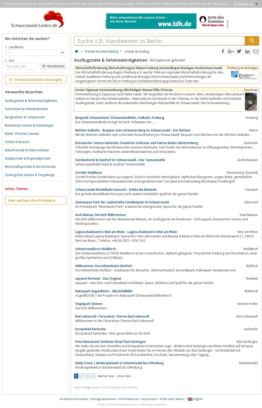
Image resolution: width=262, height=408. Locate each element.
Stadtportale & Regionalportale (28, 158)
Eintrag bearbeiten (103, 399)
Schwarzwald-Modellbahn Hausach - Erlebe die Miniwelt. (116, 189)
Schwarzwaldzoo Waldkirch (95, 249)
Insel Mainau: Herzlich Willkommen (100, 215)
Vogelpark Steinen (88, 304)
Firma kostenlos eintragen (35, 79)
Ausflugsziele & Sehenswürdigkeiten (31, 100)
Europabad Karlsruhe (90, 329)
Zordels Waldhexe (88, 172)
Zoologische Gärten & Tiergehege (29, 175)
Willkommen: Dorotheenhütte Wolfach (103, 266)
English (195, 399)
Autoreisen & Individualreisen (26, 109)
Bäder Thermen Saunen (22, 133)
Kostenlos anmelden (74, 399)
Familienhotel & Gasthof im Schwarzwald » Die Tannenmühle (120, 160)
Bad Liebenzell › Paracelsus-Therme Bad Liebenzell (112, 316)
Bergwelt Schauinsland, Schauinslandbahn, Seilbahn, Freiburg (119, 117)
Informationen (129, 399)
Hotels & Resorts (17, 142)
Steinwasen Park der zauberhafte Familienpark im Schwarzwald (122, 202)
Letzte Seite (124, 376)
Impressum (149, 399)
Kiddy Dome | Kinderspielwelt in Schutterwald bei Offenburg (119, 363)
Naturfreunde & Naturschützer (27, 150)
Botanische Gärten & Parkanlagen (29, 125)
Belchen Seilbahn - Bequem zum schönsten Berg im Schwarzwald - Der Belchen (133, 130)
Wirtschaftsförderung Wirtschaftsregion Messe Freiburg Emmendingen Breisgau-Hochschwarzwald (149, 68)
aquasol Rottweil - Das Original (98, 278)
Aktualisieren (53, 66)
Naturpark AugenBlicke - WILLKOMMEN (103, 291)
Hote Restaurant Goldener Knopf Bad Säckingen (110, 341)
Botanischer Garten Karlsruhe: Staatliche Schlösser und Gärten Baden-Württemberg (136, 143)
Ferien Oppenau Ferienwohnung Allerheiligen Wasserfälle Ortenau (124, 90)
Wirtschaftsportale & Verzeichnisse (30, 166)
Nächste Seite (106, 376)
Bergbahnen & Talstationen (25, 117)
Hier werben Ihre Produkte (31, 200)
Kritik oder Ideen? (172, 399)
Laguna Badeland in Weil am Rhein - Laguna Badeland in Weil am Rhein (126, 232)
